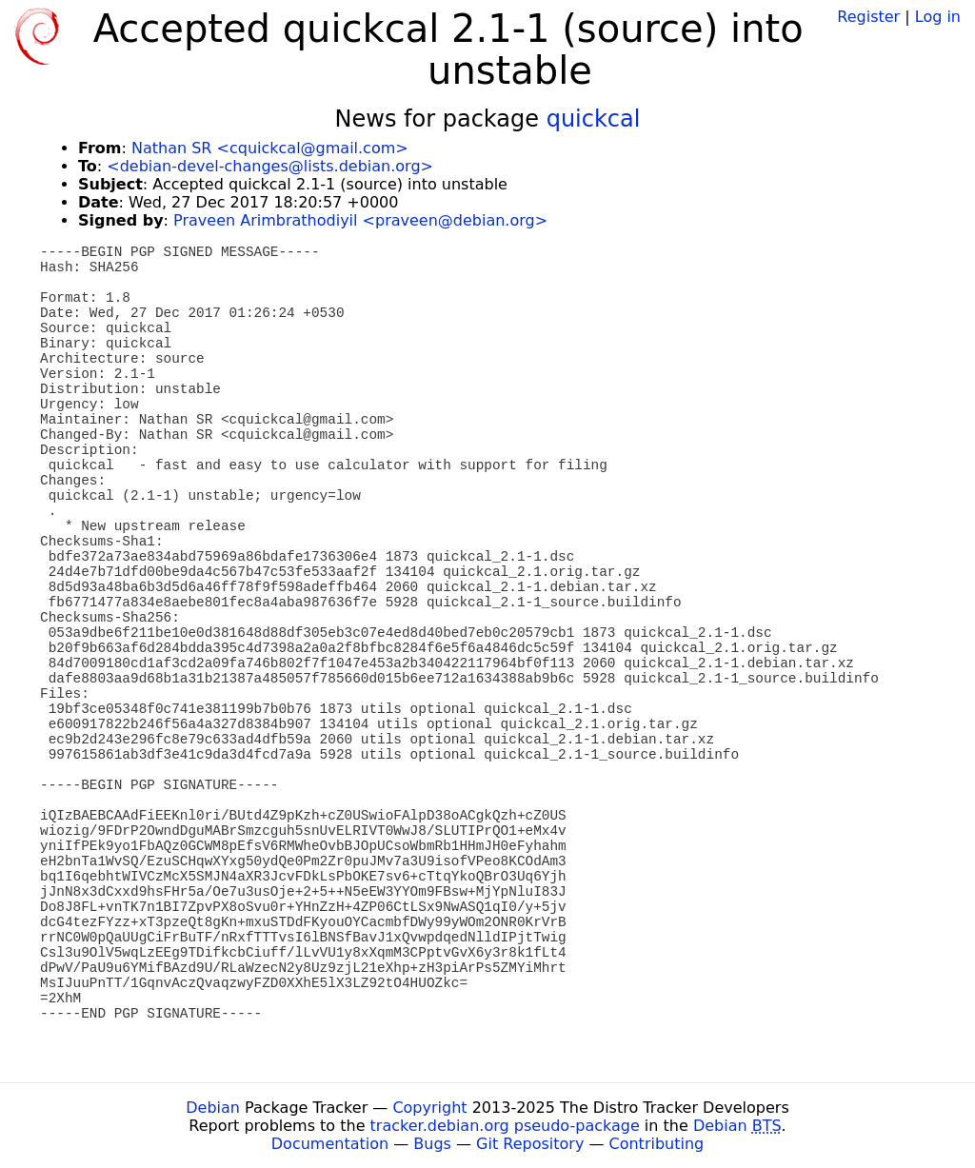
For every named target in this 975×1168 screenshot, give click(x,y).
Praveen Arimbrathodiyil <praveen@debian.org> (360, 220)
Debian (213, 1108)
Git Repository (530, 1144)
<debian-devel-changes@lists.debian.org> (270, 166)
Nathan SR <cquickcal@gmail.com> (269, 148)
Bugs (432, 1144)
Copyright (429, 1108)
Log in (938, 17)
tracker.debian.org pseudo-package (505, 1126)
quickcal (594, 119)
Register (868, 17)
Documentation (329, 1144)
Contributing (657, 1144)
